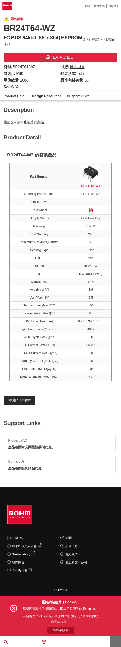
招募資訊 (99, 5)
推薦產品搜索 (19, 400)
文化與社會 (20, 570)
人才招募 (71, 546)
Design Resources (46, 96)
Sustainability (21, 554)
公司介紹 (18, 538)
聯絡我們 (114, 5)
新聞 (87, 5)
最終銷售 (77, 67)
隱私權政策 (60, 630)
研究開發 (18, 562)
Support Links (78, 96)
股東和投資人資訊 (24, 546)
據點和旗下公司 (76, 562)
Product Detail (15, 96)
